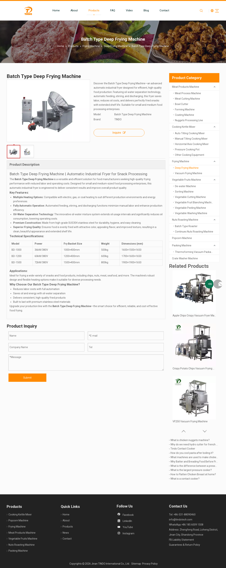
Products (90, 10)
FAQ (108, 10)
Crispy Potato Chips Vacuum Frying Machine (194, 368)
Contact (160, 10)
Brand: (97, 119)
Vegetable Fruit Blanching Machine (194, 202)
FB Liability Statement (181, 539)
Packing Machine (181, 245)
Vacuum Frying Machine (188, 173)
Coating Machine (184, 114)
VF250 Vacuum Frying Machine (190, 421)
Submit (27, 377)
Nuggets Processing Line (189, 120)
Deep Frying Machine (187, 167)
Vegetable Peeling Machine (190, 207)
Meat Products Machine (185, 86)
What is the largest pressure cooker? (191, 470)
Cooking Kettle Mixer (183, 126)
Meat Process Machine (188, 93)
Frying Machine (180, 161)
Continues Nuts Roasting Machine (194, 231)
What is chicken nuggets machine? (190, 440)
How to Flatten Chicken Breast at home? (193, 474)
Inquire (119, 132)
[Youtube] (126, 527)
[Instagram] (126, 534)
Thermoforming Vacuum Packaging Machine (197, 252)
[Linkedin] (126, 521)
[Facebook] (126, 515)
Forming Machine (185, 109)
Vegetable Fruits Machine (186, 179)
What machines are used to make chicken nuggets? (194, 457)
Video (125, 10)
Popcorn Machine (182, 238)
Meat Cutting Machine (187, 98)
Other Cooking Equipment (189, 154)
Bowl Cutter (181, 104)
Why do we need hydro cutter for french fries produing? (194, 444)
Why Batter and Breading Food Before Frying (194, 461)
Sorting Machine (184, 191)
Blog (142, 10)
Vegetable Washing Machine (191, 213)
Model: (97, 114)
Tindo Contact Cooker (182, 448)
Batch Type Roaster (186, 226)
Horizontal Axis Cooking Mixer (192, 144)
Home (52, 10)
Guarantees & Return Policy (184, 544)
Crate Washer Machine (185, 258)
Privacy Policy (150, 563)
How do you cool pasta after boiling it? (191, 452)
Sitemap (136, 563)
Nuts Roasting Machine (185, 219)
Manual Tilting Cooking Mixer (191, 138)
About (70, 10)
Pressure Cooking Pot (187, 149)
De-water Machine (185, 186)
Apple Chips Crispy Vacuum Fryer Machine (194, 315)
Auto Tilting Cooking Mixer (190, 133)
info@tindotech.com (180, 519)
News (66, 532)
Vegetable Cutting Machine (190, 197)
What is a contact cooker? (184, 478)
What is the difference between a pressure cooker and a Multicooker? (194, 465)
